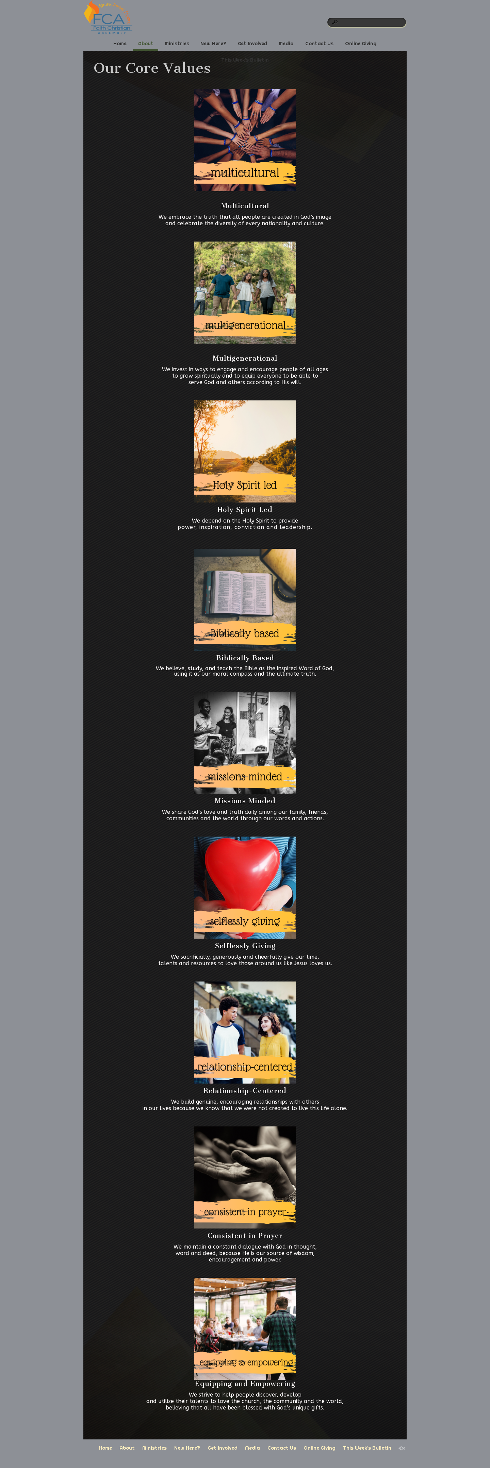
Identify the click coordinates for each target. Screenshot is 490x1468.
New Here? (213, 43)
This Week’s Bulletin (245, 60)
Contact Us (319, 43)
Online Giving (361, 43)
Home (120, 43)
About (145, 43)
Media (286, 43)
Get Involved (252, 43)
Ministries (177, 43)
